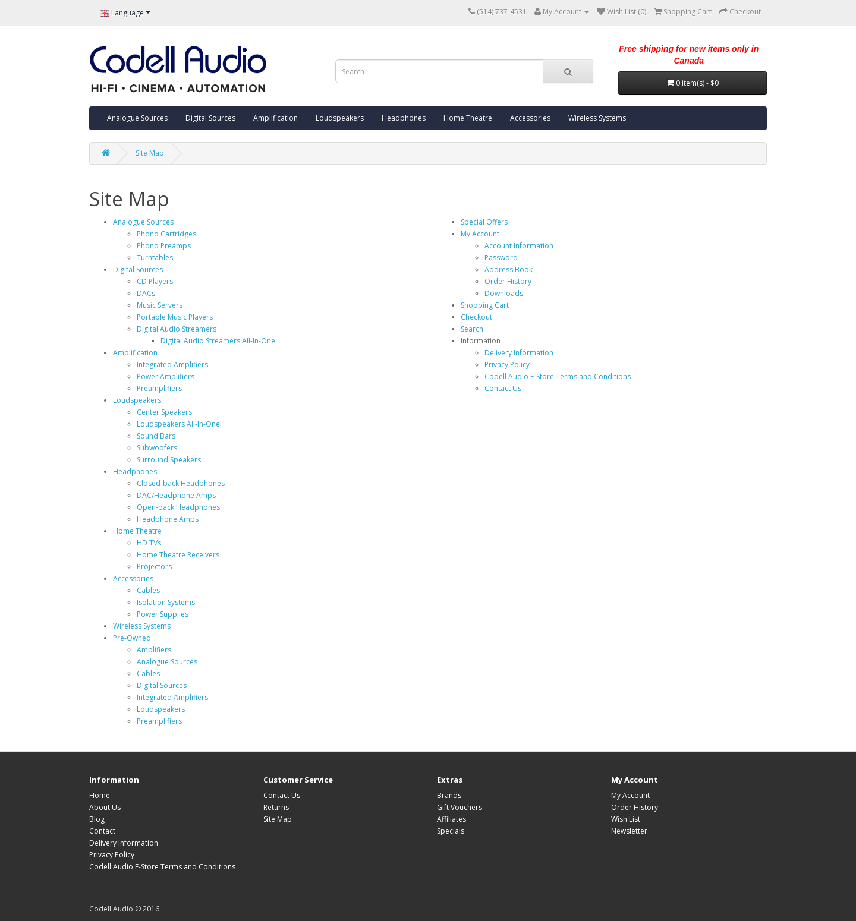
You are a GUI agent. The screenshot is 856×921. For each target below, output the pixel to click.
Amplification (275, 118)
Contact (102, 831)
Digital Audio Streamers (176, 329)
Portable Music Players (175, 317)
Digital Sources (210, 118)
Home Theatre (467, 118)
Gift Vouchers (459, 807)
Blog (97, 819)
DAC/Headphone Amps (176, 495)
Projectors (154, 567)
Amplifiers (154, 650)
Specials (450, 831)
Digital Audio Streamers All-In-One (217, 341)
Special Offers (484, 222)
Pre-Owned (132, 638)
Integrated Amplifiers (172, 364)
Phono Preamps (164, 246)
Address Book (508, 269)
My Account (480, 234)
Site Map (150, 153)
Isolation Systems (166, 602)
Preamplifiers (159, 388)
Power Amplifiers (165, 376)
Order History (507, 281)
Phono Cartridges (166, 234)
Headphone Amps (168, 519)
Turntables (155, 258)
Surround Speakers (169, 460)
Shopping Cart (485, 305)
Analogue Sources (137, 118)
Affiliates (451, 819)
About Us (105, 807)
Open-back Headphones (178, 507)
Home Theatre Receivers (178, 555)
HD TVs (149, 543)
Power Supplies (162, 614)
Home (99, 795)
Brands (449, 795)
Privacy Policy (507, 364)
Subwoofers (157, 448)
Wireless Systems (597, 118)
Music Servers (159, 305)
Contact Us (502, 388)
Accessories (530, 118)
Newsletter (629, 831)
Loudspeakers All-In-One (178, 424)
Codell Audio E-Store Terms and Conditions (557, 376)
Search (472, 329)
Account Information (518, 246)
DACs (146, 293)
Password (501, 258)
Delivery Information (518, 353)
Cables (148, 590)
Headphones (404, 118)
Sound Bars (156, 436)
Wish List (625, 819)
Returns (276, 807)
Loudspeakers (340, 118)
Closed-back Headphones (181, 483)
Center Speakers (164, 412)
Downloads (503, 293)
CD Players (155, 281)
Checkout (476, 317)
